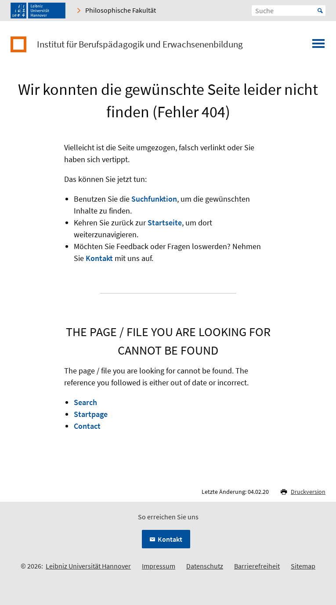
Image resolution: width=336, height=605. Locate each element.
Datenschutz (204, 566)
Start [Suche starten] (320, 10)
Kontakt (99, 258)
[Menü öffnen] (318, 46)
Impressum (158, 566)
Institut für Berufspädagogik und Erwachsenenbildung (140, 44)
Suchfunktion (154, 199)
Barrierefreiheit (257, 566)
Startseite (165, 222)
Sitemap (303, 566)
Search (85, 402)
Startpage (91, 414)
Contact (87, 426)
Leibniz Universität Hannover (88, 566)
